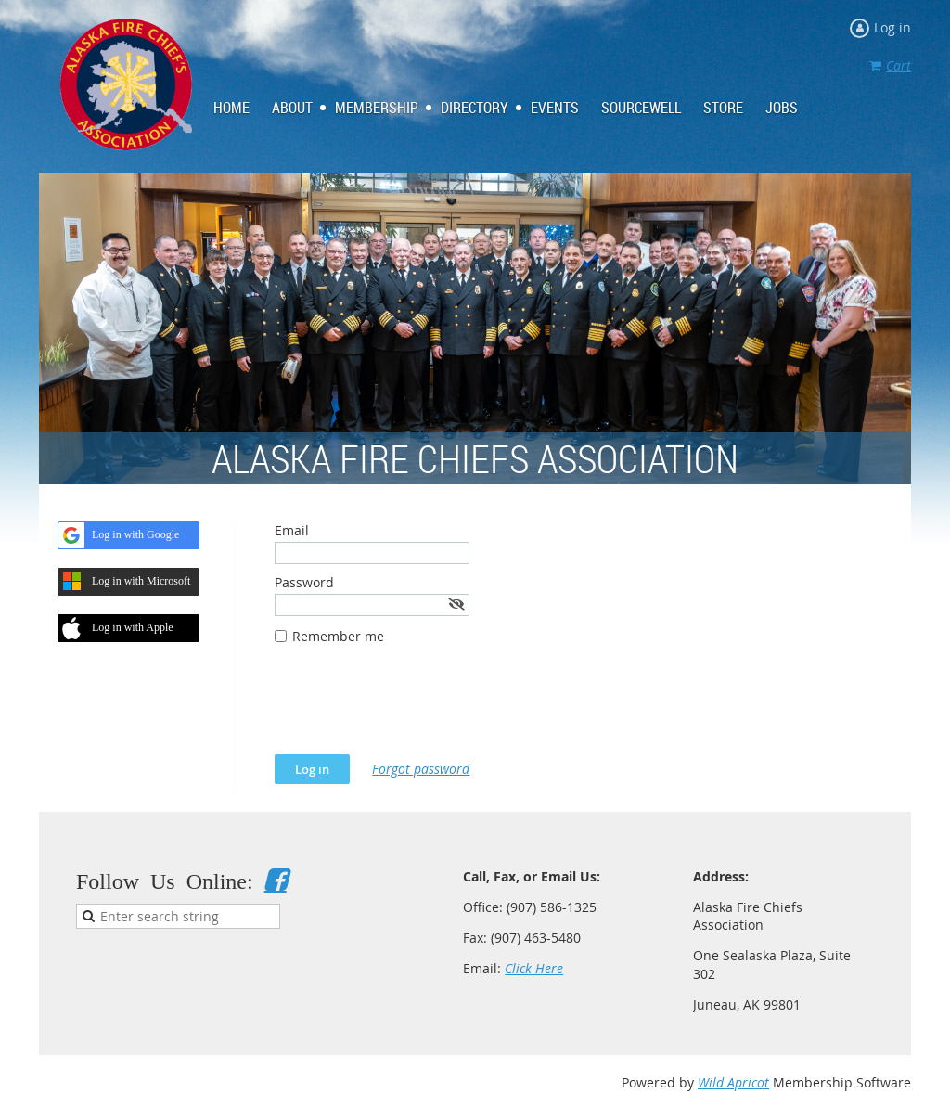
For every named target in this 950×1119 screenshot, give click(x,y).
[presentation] (416, 709)
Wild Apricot (733, 1082)
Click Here (534, 968)
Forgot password (420, 769)
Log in (892, 27)
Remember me (338, 636)
